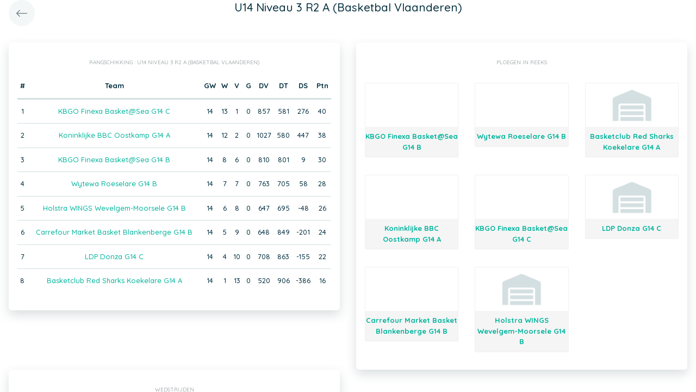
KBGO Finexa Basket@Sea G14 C (114, 111)
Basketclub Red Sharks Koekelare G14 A (114, 280)
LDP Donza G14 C (114, 256)
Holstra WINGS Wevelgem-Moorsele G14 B (114, 208)
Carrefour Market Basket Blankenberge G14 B (114, 232)
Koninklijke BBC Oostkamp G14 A (114, 135)
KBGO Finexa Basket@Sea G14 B (114, 159)
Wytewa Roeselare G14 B (114, 183)
